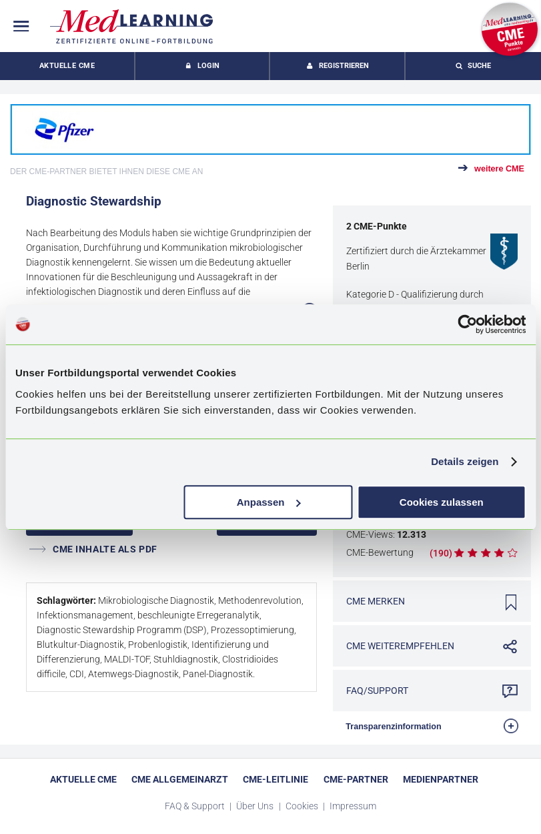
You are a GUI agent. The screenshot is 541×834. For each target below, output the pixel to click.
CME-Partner (356, 779)
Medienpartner (440, 779)
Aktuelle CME (67, 65)
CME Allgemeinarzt (179, 779)
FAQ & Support (196, 806)
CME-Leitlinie (275, 779)
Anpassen (269, 502)
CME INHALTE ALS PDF (93, 549)
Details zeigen (464, 461)
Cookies (303, 806)
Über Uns (256, 806)
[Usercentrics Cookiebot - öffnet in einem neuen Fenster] (467, 324)
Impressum (353, 806)
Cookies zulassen (442, 502)
